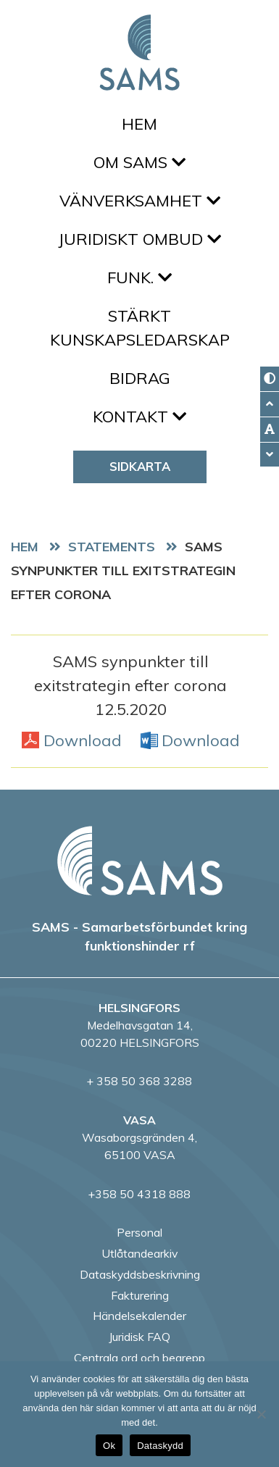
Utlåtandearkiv (139, 1253)
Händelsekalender (139, 1315)
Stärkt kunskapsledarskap (140, 328)
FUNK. (139, 277)
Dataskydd (160, 1445)
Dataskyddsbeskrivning (140, 1274)
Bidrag (139, 378)
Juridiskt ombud (139, 239)
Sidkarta (139, 466)
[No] (261, 1414)
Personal (139, 1232)
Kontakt (139, 416)
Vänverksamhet (139, 201)
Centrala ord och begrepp (139, 1357)
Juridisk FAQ (139, 1336)
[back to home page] (139, 860)
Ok (109, 1445)
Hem (139, 124)
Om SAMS (139, 162)
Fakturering (140, 1295)
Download (82, 740)
